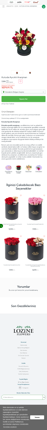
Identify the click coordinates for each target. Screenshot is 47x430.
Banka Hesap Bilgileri (24, 347)
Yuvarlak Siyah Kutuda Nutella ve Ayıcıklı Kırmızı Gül (12, 225)
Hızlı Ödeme (23, 353)
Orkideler (39, 168)
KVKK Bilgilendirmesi (24, 369)
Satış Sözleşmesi (23, 371)
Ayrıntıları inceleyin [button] (10, 427)
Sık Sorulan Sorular (23, 355)
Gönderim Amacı (8, 169)
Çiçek (16, 6)
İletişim (24, 358)
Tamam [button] (37, 417)
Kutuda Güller (19, 169)
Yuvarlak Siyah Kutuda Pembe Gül (35, 224)
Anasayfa (9, 6)
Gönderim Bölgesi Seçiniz (14, 92)
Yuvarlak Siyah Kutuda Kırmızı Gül (11, 265)
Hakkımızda (23, 345)
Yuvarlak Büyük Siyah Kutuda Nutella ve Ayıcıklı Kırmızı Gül (35, 265)
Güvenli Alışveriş (23, 366)
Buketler (29, 168)
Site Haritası (23, 350)
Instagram (23, 387)
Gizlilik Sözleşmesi (23, 374)
